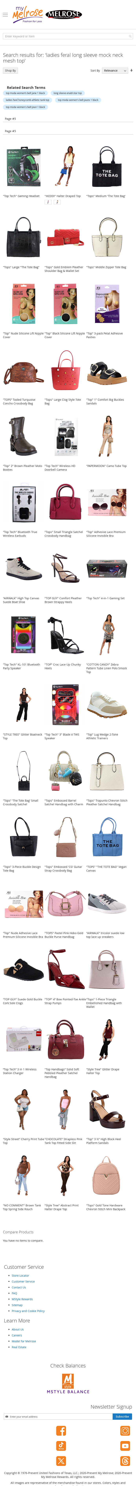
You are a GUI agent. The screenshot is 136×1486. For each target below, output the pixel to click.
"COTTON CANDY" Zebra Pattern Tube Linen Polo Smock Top (106, 668)
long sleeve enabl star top (68, 93)
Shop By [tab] (10, 70)
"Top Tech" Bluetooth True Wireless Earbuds (20, 534)
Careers (17, 1335)
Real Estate (19, 1347)
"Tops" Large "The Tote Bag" (21, 267)
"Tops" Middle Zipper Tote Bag (106, 267)
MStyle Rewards (22, 1299)
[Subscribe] (122, 1416)
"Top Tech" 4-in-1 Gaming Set (105, 598)
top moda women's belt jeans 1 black (78, 99)
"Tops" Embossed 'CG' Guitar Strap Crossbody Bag (63, 868)
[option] (48, 202)
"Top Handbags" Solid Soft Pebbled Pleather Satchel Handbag (62, 1073)
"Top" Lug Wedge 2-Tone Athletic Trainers (102, 736)
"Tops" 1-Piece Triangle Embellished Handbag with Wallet (104, 1003)
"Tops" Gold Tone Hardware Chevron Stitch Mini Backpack (105, 1207)
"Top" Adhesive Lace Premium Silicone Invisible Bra (106, 534)
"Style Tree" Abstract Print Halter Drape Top (62, 1207)
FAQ (14, 1293)
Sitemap (17, 1305)
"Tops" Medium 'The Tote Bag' (105, 196)
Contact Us (19, 1287)
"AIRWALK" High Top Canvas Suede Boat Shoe (21, 600)
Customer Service (23, 1281)
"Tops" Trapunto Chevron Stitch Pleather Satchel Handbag (107, 802)
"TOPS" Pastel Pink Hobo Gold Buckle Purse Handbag (64, 935)
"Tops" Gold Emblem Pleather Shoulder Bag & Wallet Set (64, 269)
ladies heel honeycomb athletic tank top (27, 99)
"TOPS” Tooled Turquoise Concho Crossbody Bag (19, 401)
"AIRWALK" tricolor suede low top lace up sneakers (105, 935)
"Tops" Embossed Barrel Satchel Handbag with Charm (64, 802)
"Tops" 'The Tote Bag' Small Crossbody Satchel (20, 802)
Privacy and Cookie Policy (28, 1311)
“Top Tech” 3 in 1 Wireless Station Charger (20, 1071)
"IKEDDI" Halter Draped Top (63, 196)
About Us (18, 1329)
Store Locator (20, 1275)
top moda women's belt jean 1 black (25, 107)
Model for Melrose (24, 1341)
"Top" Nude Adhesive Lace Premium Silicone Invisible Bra (23, 935)
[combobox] (68, 36)
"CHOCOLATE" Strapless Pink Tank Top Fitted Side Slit (63, 1141)
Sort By (95, 70)
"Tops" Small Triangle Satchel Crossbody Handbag (64, 534)
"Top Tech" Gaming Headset (21, 196)
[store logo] (47, 14)
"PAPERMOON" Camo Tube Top (106, 466)
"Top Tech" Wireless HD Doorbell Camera (60, 467)
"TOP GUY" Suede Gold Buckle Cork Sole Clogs (22, 1001)
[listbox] (65, 202)
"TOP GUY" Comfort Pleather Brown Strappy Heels (63, 600)
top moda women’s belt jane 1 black (25, 93)
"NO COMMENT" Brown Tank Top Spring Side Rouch (22, 1207)
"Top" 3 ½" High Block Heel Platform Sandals (103, 1141)
